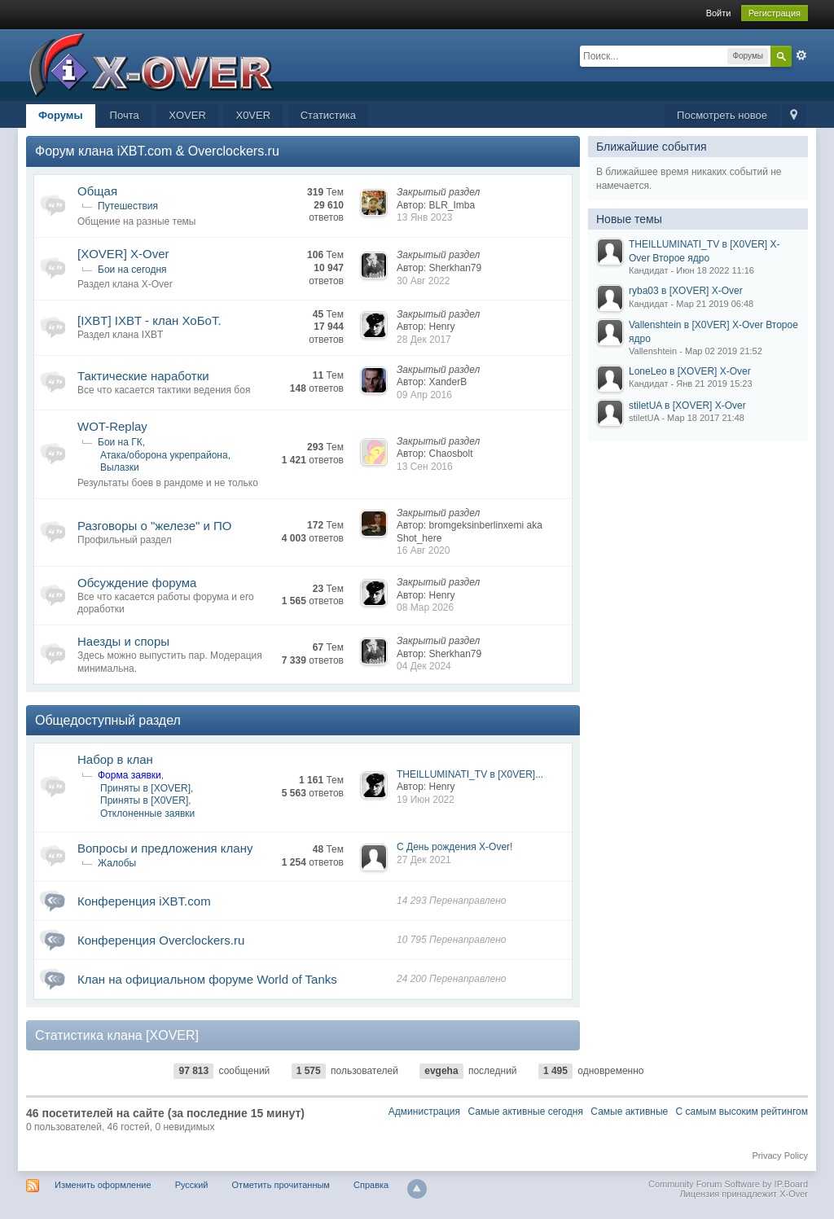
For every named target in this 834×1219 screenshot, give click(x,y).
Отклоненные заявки (147, 813)
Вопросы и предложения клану (164, 848)
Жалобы (117, 863)
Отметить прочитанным (281, 1185)
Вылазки (119, 467)
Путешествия (128, 206)
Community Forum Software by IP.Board (728, 1184)
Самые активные (629, 1111)
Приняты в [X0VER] (144, 800)
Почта (124, 115)
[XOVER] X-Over (123, 254)
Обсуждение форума (136, 583)
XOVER (187, 115)
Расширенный (801, 55)
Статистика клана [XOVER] (117, 1035)
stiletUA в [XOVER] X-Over (687, 405)
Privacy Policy (780, 1155)
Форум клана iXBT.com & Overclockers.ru (157, 151)
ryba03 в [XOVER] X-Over (686, 290)
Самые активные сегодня (525, 1111)
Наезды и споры (123, 641)
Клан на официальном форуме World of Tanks (207, 979)
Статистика (328, 115)
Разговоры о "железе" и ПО (154, 526)
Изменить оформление (103, 1185)
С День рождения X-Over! (454, 847)
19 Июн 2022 (425, 799)
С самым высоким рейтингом (742, 1111)
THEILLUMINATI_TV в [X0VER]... (470, 774)
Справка (370, 1185)
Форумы (60, 115)
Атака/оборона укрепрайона (164, 455)
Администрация (424, 1111)
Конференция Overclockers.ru (160, 940)
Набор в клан (115, 759)
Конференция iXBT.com (144, 901)
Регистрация (774, 13)
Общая (97, 191)
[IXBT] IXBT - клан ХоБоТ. (149, 320)
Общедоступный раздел (108, 720)
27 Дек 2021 (424, 860)
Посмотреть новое (722, 115)
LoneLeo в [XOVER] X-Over (690, 371)
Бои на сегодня (132, 269)
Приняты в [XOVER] (145, 788)
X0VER (252, 115)
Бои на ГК (120, 442)
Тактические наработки (143, 376)
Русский (191, 1185)
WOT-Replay (112, 426)
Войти (718, 13)
